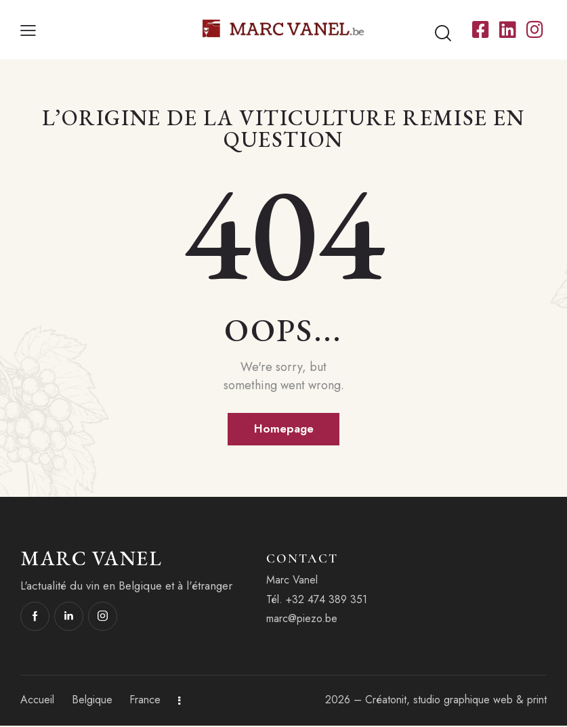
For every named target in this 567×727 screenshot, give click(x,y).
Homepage (283, 429)
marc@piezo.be (301, 619)
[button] (28, 30)
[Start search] (443, 33)
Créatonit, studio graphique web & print (456, 701)
